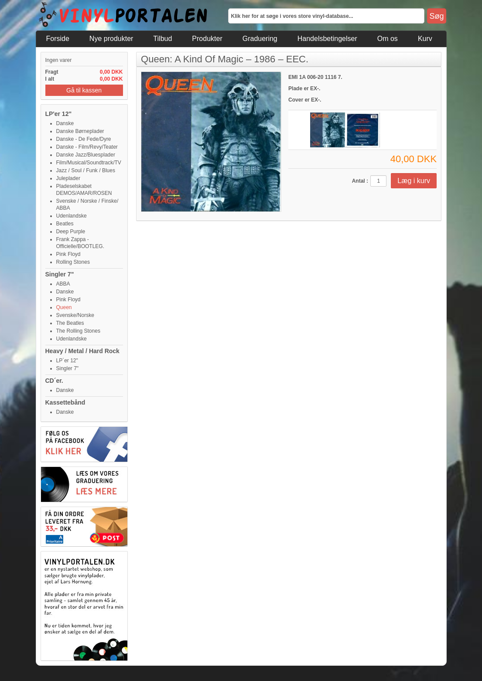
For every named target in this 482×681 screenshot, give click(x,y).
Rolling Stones (73, 262)
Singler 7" (59, 274)
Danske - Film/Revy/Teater (87, 147)
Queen (64, 307)
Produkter (207, 38)
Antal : (360, 181)
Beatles (65, 224)
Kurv (425, 38)
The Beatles (70, 323)
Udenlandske (71, 216)
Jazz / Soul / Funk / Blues (85, 170)
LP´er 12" (67, 361)
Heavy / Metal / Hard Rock (82, 350)
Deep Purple (70, 231)
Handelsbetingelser (327, 38)
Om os (387, 38)
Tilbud (162, 38)
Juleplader (68, 178)
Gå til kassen (84, 90)
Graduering (260, 38)
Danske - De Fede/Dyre (83, 139)
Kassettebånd (65, 402)
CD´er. (54, 380)
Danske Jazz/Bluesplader (85, 155)
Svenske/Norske (75, 315)
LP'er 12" (58, 113)
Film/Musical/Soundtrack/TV (88, 163)
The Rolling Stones (78, 331)
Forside (57, 38)
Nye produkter (111, 38)
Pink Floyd (68, 254)
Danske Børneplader (80, 131)
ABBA (63, 284)
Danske (65, 123)
